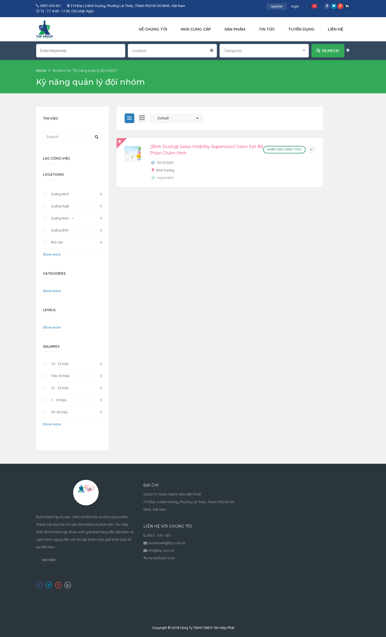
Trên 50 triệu (60, 376)
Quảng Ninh (60, 194)
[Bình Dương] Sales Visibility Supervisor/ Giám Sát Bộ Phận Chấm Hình (206, 150)
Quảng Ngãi (60, 206)
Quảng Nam (60, 218)
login (295, 6)
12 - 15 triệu (60, 388)
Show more (52, 254)
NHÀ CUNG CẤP (196, 29)
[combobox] (172, 50)
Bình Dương (165, 170)
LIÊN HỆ (335, 29)
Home (41, 70)
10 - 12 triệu (60, 364)
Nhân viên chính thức (284, 149)
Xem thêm (48, 560)
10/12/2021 (165, 163)
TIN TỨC (267, 29)
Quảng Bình (60, 230)
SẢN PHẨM (234, 29)
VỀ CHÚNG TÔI (153, 29)
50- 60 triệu (59, 412)
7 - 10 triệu (59, 400)
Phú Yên (57, 242)
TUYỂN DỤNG (301, 29)
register (277, 6)
